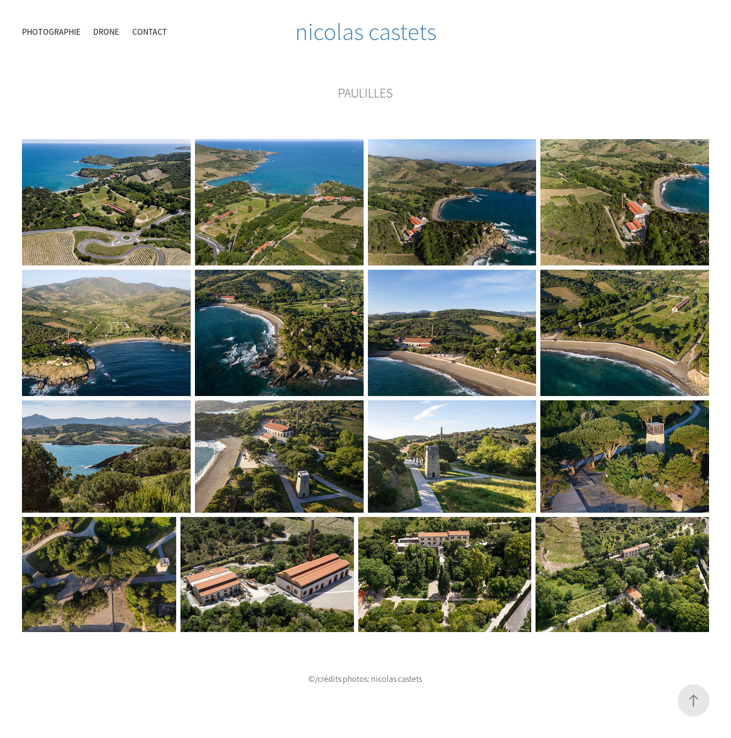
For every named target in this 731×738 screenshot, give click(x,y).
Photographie (51, 32)
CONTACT (149, 32)
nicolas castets (365, 32)
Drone (106, 32)
